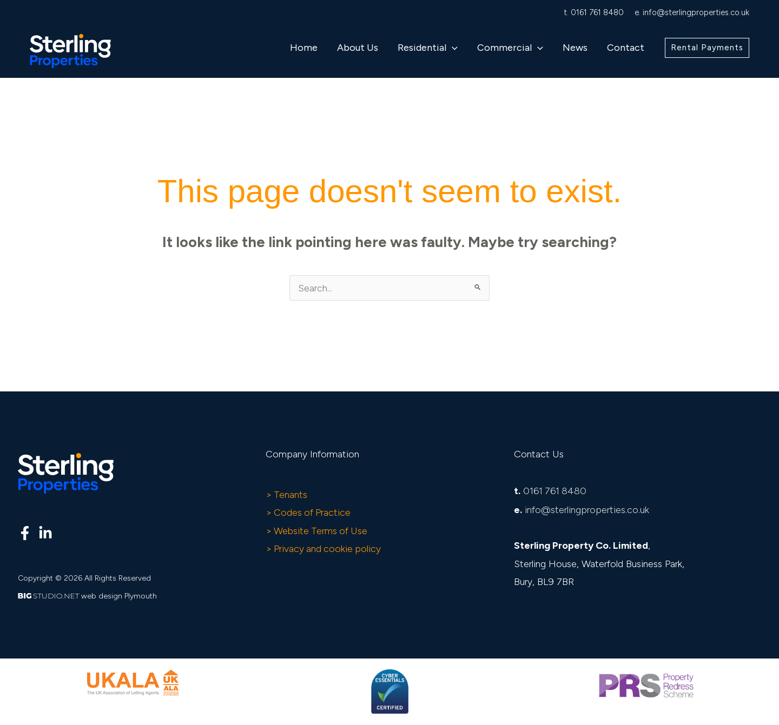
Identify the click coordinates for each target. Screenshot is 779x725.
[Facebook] (25, 534)
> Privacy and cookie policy (325, 549)
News (575, 48)
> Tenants (287, 495)
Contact (625, 48)
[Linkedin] (45, 534)
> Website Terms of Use (318, 531)
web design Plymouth (119, 596)
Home (304, 48)
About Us (357, 48)
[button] (452, 47)
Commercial (510, 47)
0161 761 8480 (597, 12)
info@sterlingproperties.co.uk (696, 12)
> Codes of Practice (309, 513)
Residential (428, 47)
